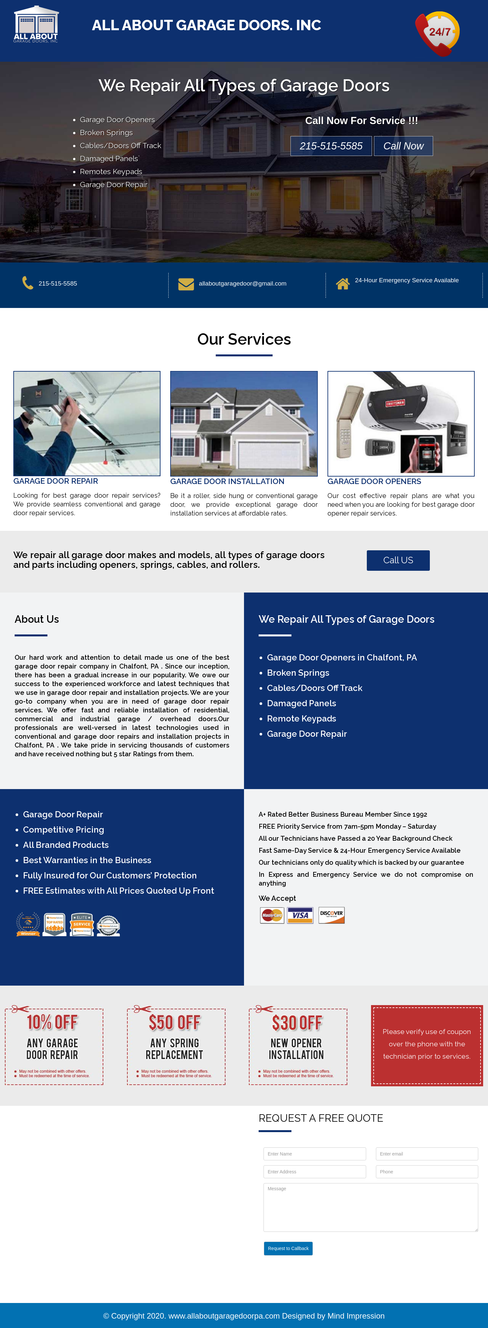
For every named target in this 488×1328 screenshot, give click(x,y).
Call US (398, 560)
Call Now (403, 146)
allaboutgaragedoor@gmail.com (243, 283)
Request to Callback (288, 1248)
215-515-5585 (331, 146)
